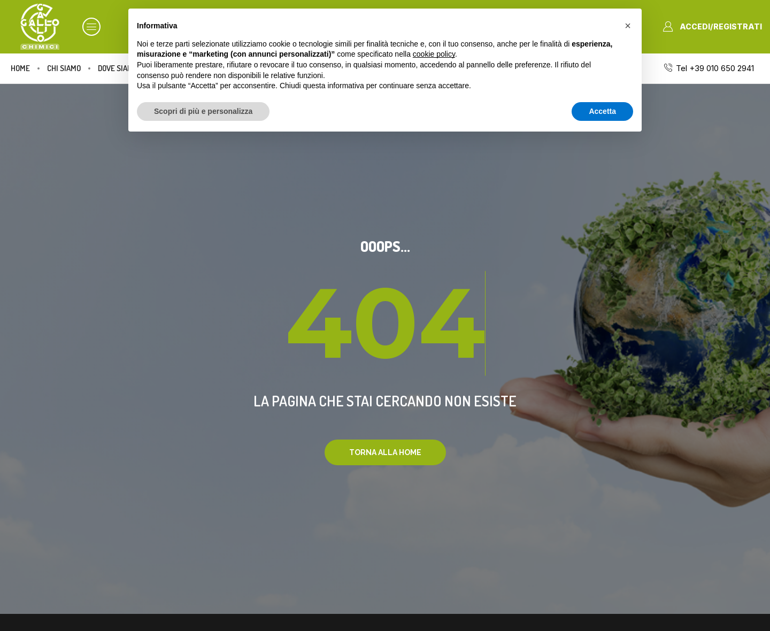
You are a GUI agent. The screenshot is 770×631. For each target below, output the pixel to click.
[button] (91, 27)
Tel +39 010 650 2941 (715, 68)
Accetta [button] (602, 111)
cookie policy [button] (434, 54)
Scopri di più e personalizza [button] (203, 111)
